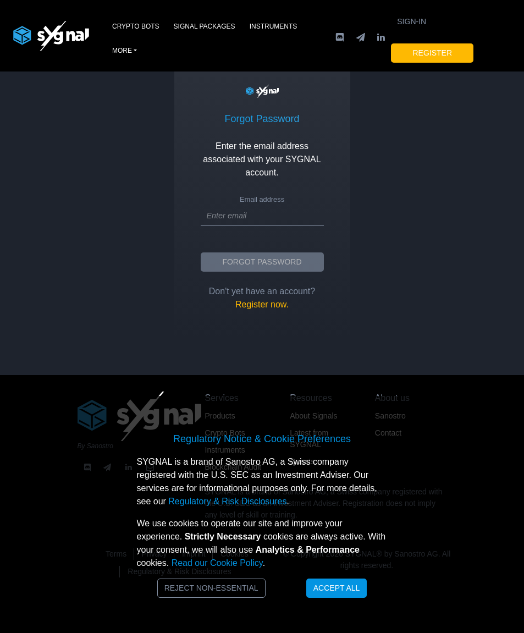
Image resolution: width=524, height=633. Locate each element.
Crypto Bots (135, 26)
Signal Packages (204, 26)
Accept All (336, 588)
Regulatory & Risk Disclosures (227, 501)
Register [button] (432, 52)
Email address (262, 199)
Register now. (262, 304)
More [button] (122, 50)
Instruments (273, 26)
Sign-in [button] (411, 21)
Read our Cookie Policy (217, 563)
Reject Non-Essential (211, 588)
